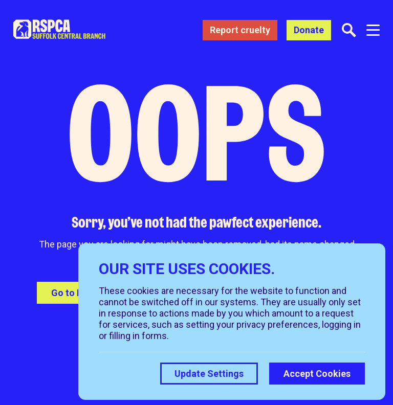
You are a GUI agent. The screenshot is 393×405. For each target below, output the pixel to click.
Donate (309, 30)
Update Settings (209, 373)
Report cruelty (240, 30)
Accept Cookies (317, 373)
